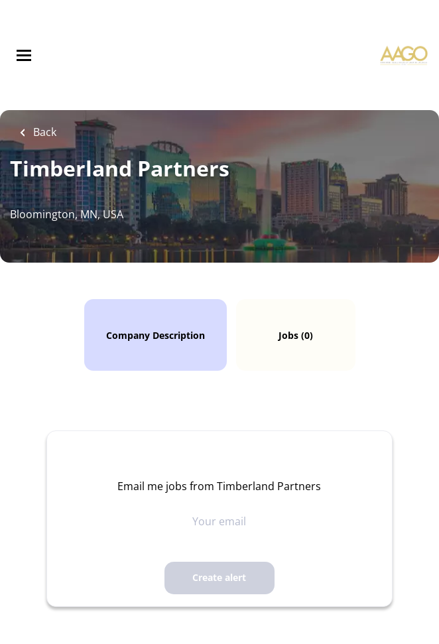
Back (43, 132)
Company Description (155, 335)
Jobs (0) (296, 335)
